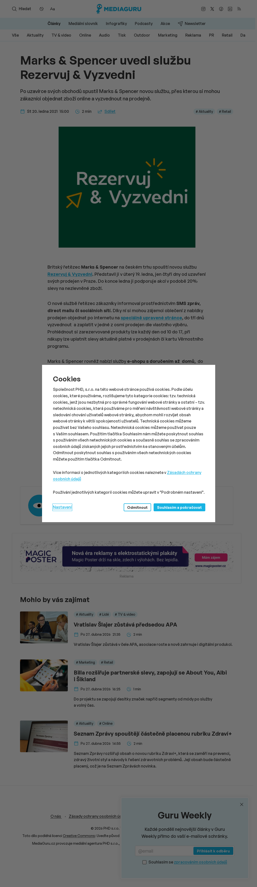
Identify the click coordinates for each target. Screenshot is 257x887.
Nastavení (62, 507)
